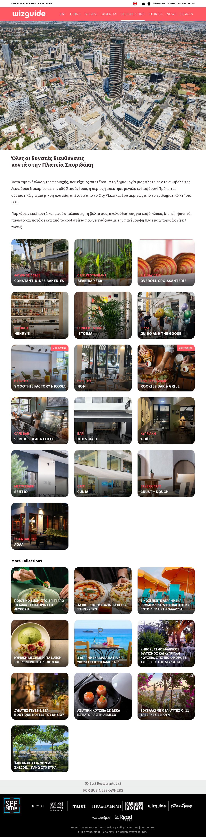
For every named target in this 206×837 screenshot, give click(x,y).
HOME (191, 3)
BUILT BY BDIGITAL (89, 832)
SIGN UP (182, 3)
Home (74, 827)
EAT (62, 14)
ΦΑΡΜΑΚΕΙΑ (159, 3)
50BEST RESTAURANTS (23, 3)
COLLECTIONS (133, 14)
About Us (132, 827)
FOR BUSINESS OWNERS (103, 790)
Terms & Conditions (92, 827)
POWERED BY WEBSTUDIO (131, 832)
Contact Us (147, 827)
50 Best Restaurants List (103, 783)
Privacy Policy (115, 827)
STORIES (155, 14)
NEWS (172, 14)
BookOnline (59, 347)
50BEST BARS (45, 3)
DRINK (75, 14)
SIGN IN (171, 3)
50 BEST (91, 14)
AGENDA (109, 14)
